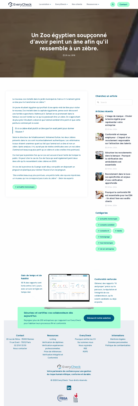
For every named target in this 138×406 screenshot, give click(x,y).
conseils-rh (104, 231)
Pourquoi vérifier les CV (85, 339)
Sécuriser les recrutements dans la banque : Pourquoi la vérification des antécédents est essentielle (118, 158)
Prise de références (52, 351)
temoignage (105, 237)
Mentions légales (117, 339)
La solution (44, 4)
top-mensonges (106, 243)
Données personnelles (118, 342)
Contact (123, 4)
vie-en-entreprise (107, 249)
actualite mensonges (108, 219)
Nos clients (77, 4)
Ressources (92, 4)
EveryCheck (60, 4)
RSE (85, 348)
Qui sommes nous (85, 342)
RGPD (85, 351)
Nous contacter (20, 348)
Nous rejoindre (85, 345)
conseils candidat (107, 225)
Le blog (53, 339)
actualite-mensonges (25, 187)
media (119, 231)
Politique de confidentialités (117, 345)
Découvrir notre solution (99, 318)
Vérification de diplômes (52, 342)
